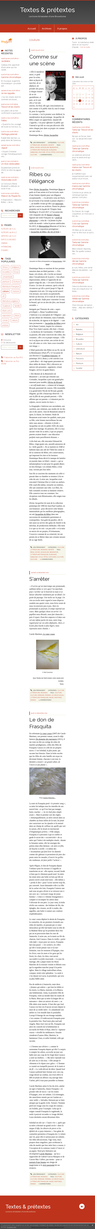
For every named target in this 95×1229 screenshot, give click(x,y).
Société (51, 145)
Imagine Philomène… (49, 798)
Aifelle (75, 298)
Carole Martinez (45, 1154)
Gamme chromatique (11, 77)
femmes (48, 695)
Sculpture (6, 306)
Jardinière (5, 61)
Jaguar (4, 148)
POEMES (4, 250)
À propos (62, 28)
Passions (44, 145)
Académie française (50, 356)
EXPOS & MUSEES (8, 239)
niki (73, 261)
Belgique (79, 334)
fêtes (53, 152)
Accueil (32, 28)
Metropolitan (44, 226)
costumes (60, 152)
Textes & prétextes (47, 10)
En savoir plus (11, 1227)
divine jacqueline (42, 147)
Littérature (35, 145)
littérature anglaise (10, 301)
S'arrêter (39, 579)
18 (77, 101)
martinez (58, 697)
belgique (15, 267)
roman (5, 320)
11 (77, 98)
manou (75, 167)
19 (80, 101)
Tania (74, 129)
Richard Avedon (57, 261)
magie (51, 697)
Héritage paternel (9, 134)
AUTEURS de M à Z (9, 232)
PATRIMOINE (6, 247)
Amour (5, 267)
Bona (61, 189)
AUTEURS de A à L (8, 229)
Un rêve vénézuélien (10, 164)
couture (41, 152)
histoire (16, 291)
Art (77, 324)
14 (86, 98)
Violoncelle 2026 (9, 180)
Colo (74, 223)
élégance (53, 150)
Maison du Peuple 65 (11, 196)
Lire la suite (85, 47)
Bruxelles (80, 339)
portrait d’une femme (37, 1162)
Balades (79, 329)
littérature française (10, 286)
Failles (4, 120)
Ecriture (17, 281)
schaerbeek (7, 276)
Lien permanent (37, 142)
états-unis (6, 310)
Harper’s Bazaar (53, 215)
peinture (6, 281)
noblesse (34, 152)
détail (47, 264)
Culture (61, 142)
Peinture (79, 363)
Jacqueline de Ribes (53, 323)
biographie (54, 147)
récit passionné (49, 1165)
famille (17, 306)
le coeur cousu (58, 695)
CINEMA (4, 243)
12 (80, 98)
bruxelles (6, 272)
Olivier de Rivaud (55, 382)
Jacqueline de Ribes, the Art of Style (45, 232)
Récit (17, 315)
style (48, 152)
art (3, 296)
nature (15, 320)
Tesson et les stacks (10, 107)
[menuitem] (32, 28)
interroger (59, 204)
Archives (46, 28)
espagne (41, 695)
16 (92, 98)
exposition (6, 315)
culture (5, 291)
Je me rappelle (8, 93)
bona (32, 147)
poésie (5, 325)
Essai (16, 272)
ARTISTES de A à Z (8, 236)
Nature (79, 353)
